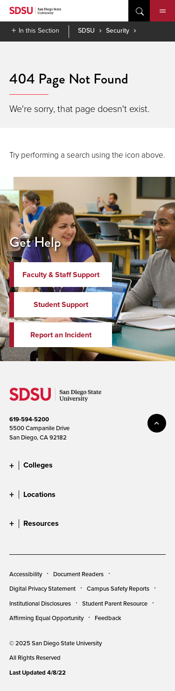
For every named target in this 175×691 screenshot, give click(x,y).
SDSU (86, 30)
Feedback (108, 618)
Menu (163, 11)
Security (117, 30)
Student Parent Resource (114, 603)
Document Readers (78, 574)
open (139, 10)
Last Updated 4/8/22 (37, 672)
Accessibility (25, 574)
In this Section (39, 30)
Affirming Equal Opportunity (46, 618)
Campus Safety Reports (118, 588)
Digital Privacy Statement (42, 588)
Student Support (61, 304)
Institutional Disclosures (40, 603)
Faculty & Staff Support (60, 274)
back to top (156, 423)
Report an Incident (60, 334)
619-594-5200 (29, 419)
